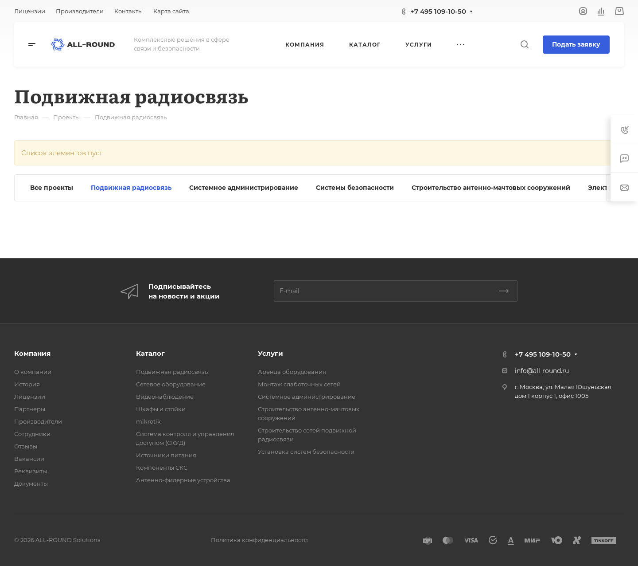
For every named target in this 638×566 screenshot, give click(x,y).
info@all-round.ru (542, 371)
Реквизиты (30, 471)
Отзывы (25, 446)
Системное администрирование (306, 396)
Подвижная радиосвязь (172, 371)
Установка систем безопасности (306, 451)
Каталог (150, 353)
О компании (32, 371)
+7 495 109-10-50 (438, 11)
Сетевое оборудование (171, 384)
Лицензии (29, 396)
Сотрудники (32, 433)
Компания (32, 353)
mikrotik (148, 421)
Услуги (270, 353)
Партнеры (29, 409)
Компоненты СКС (161, 467)
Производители (38, 421)
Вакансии (29, 458)
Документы (31, 483)
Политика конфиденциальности (259, 539)
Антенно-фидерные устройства (183, 479)
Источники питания (166, 455)
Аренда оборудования (292, 371)
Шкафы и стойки (161, 409)
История (27, 384)
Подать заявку (576, 44)
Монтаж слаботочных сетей (299, 384)
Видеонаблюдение (165, 396)
